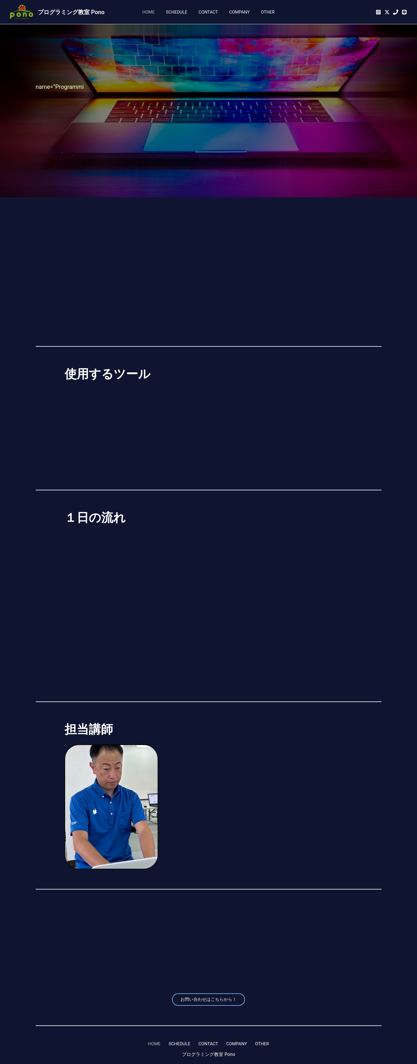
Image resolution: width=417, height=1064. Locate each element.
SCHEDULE (179, 12)
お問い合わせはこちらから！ (209, 1000)
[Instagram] (378, 12)
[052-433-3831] (395, 12)
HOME (154, 12)
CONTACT (208, 12)
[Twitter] (387, 12)
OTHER (262, 12)
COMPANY (237, 12)
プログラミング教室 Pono (71, 12)
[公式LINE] (404, 12)
